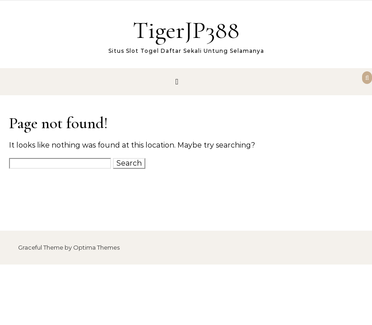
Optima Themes (96, 247)
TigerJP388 (186, 30)
